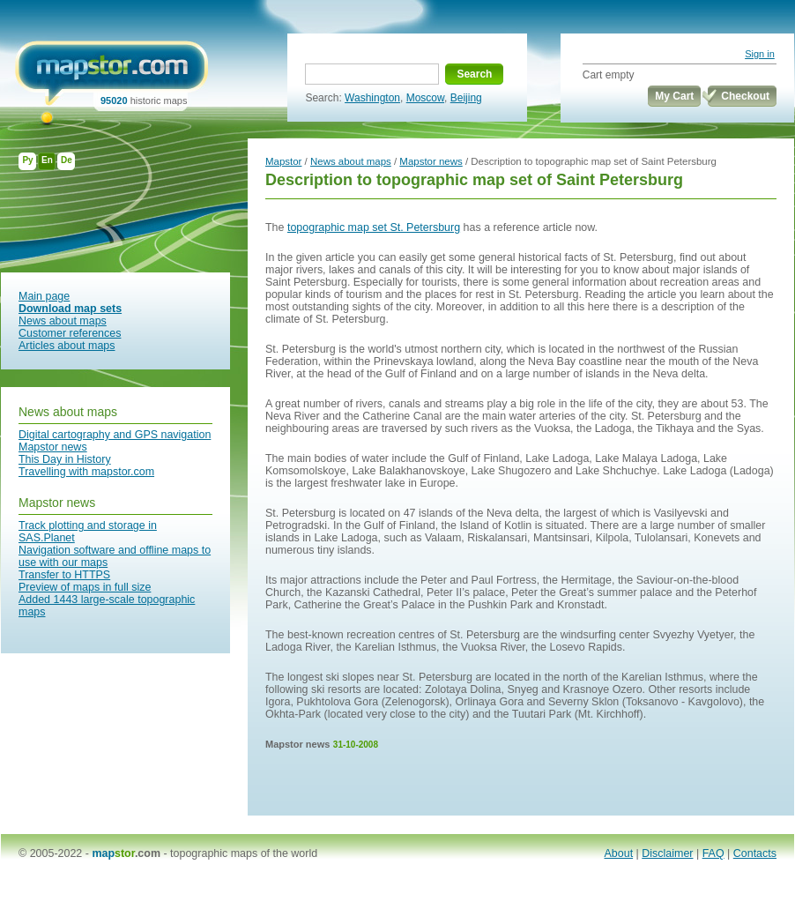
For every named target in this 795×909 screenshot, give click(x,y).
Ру (27, 160)
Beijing (466, 98)
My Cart (674, 96)
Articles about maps (67, 345)
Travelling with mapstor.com (86, 472)
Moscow (425, 98)
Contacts (754, 853)
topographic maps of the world (243, 853)
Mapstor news (53, 447)
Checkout (745, 96)
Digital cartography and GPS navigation (115, 434)
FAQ (713, 853)
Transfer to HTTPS (64, 575)
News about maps (63, 321)
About (619, 853)
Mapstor (283, 161)
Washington (372, 98)
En (47, 160)
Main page (44, 296)
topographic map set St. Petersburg (373, 227)
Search (474, 74)
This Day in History (65, 459)
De (66, 160)
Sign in (760, 53)
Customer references (70, 333)
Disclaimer (667, 853)
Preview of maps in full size (85, 587)
